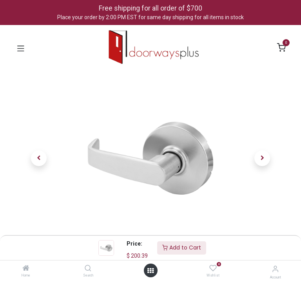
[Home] (25, 269)
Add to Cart (181, 247)
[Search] (88, 269)
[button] (39, 158)
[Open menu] (150, 270)
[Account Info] (275, 268)
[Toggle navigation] (20, 47)
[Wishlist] (213, 268)
